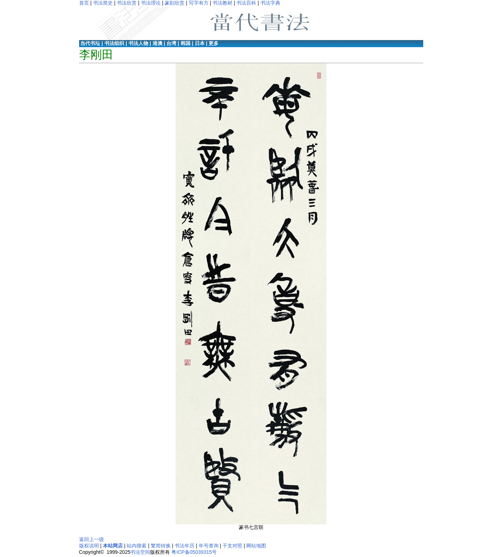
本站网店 (113, 545)
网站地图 (256, 545)
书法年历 (184, 545)
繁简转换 (161, 545)
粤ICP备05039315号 (194, 552)
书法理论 (151, 3)
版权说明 (89, 545)
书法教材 (222, 3)
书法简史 (103, 3)
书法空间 (140, 552)
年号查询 (209, 545)
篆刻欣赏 (174, 3)
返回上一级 (91, 539)
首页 (84, 3)
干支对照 (232, 545)
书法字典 (270, 3)
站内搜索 (137, 545)
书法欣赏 (127, 3)
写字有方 (199, 3)
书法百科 (246, 3)
